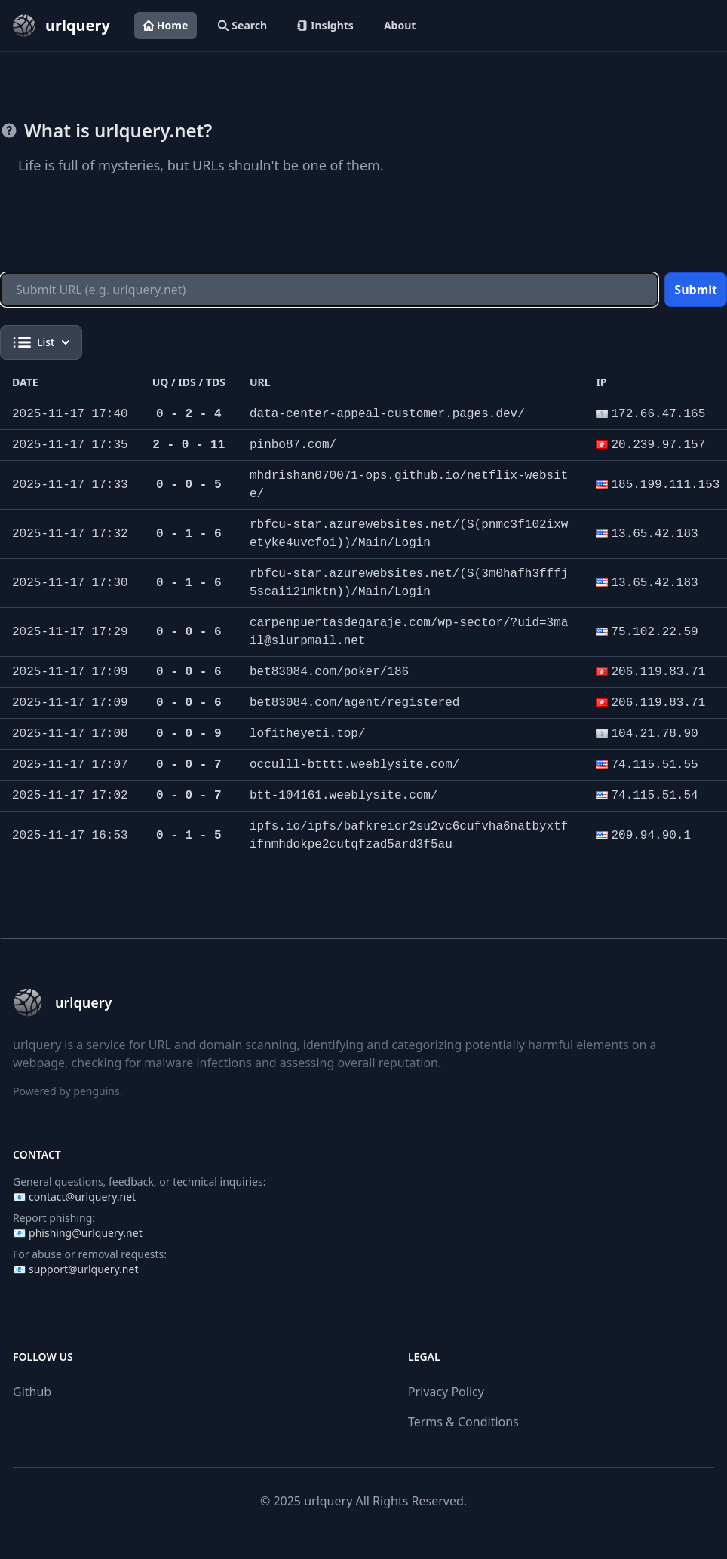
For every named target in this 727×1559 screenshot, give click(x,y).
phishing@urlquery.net (86, 1233)
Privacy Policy (446, 1391)
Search (242, 25)
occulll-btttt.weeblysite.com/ (354, 765)
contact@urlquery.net (82, 1196)
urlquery (328, 1501)
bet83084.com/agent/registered (354, 703)
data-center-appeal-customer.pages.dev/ (387, 414)
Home (165, 25)
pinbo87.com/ (293, 445)
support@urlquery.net (83, 1269)
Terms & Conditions (463, 1421)
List (41, 342)
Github (32, 1391)
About (400, 25)
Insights (325, 25)
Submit (695, 289)
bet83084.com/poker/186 (329, 672)
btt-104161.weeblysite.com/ (344, 796)
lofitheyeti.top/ (308, 734)
